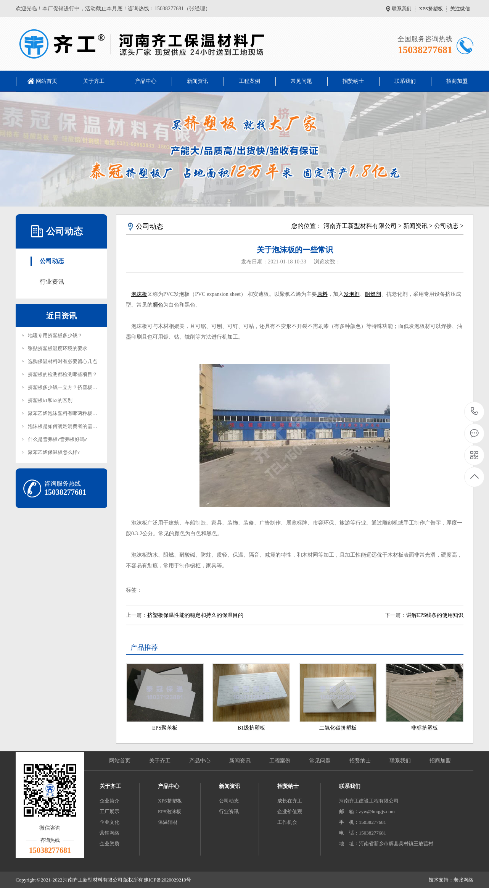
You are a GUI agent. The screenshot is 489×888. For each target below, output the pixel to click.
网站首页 (46, 81)
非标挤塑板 (424, 728)
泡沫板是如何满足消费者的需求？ (65, 426)
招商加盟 (457, 81)
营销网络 (109, 833)
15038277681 (475, 411)
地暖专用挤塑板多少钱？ (55, 335)
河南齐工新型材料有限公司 (360, 226)
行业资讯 (52, 281)
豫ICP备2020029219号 (167, 880)
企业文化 (109, 822)
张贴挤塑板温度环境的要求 (57, 348)
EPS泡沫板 (169, 811)
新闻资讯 (197, 81)
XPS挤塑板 (431, 8)
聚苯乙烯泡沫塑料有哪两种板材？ (65, 413)
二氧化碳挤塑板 (338, 728)
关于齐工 (94, 81)
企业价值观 (289, 811)
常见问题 (301, 81)
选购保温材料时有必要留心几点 (62, 361)
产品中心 (145, 81)
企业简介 (109, 801)
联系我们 (402, 8)
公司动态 (52, 261)
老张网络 (463, 880)
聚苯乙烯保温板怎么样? (54, 452)
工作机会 (287, 822)
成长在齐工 (289, 801)
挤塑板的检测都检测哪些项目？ (62, 374)
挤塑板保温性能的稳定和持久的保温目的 (195, 615)
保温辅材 (168, 822)
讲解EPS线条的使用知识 (434, 615)
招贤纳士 (353, 81)
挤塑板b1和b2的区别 (50, 400)
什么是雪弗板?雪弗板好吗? (57, 439)
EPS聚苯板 (164, 728)
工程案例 (249, 81)
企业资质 (109, 843)
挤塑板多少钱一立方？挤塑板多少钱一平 (72, 387)
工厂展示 (109, 811)
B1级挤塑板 (251, 728)
